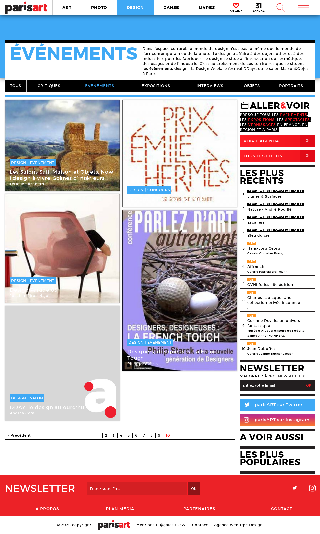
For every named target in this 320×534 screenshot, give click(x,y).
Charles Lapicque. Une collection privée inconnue (274, 300)
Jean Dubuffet (262, 348)
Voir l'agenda (279, 141)
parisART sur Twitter (271, 405)
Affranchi (257, 266)
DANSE (171, 7)
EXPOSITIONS (156, 85)
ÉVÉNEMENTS (99, 85)
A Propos (47, 508)
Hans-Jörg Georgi (265, 248)
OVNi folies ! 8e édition (270, 284)
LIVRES (207, 7)
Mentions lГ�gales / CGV (161, 525)
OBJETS (252, 85)
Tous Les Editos (279, 156)
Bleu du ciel (259, 235)
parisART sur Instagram (277, 420)
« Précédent (19, 435)
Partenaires (200, 508)
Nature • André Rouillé (270, 209)
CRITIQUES (49, 85)
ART (67, 7)
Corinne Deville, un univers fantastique (274, 323)
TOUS (15, 85)
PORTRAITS (291, 85)
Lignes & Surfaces (265, 196)
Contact (281, 508)
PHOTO (99, 7)
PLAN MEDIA (120, 508)
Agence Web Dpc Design (238, 525)
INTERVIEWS (210, 85)
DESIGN (135, 7)
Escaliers (256, 222)
